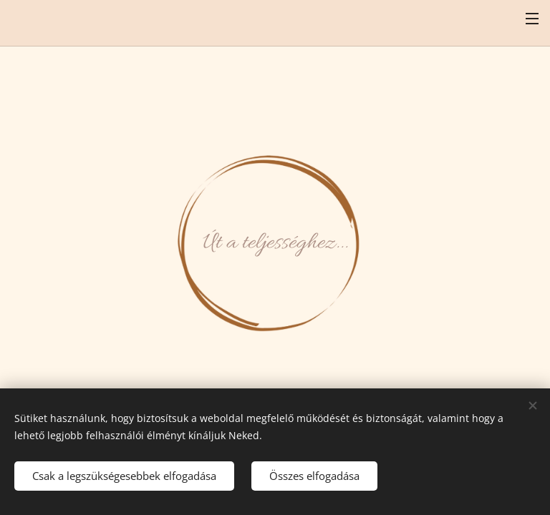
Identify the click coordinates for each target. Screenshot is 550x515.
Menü (532, 18)
